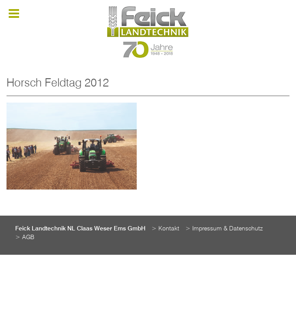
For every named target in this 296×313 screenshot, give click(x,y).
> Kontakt (165, 229)
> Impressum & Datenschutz (224, 229)
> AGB (24, 237)
